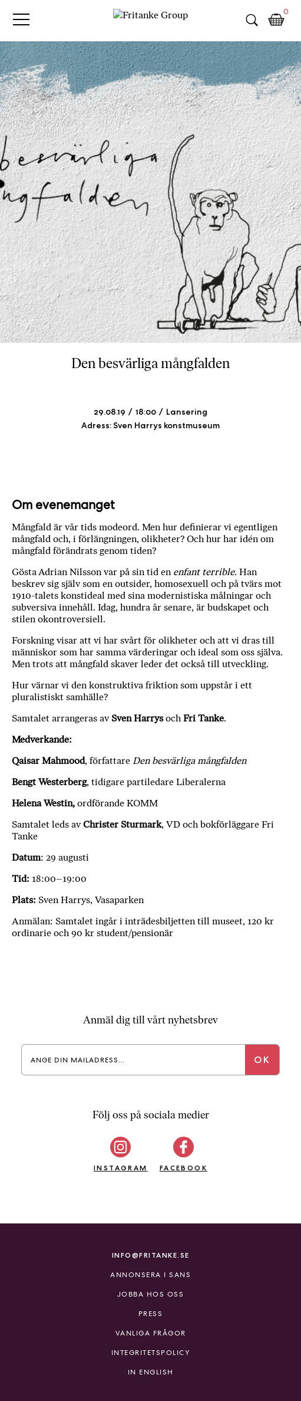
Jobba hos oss (150, 1294)
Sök (251, 20)
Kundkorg (276, 20)
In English (151, 1372)
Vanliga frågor (150, 1333)
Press (150, 1313)
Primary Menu (21, 19)
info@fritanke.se (151, 1255)
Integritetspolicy (150, 1352)
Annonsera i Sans (150, 1274)
